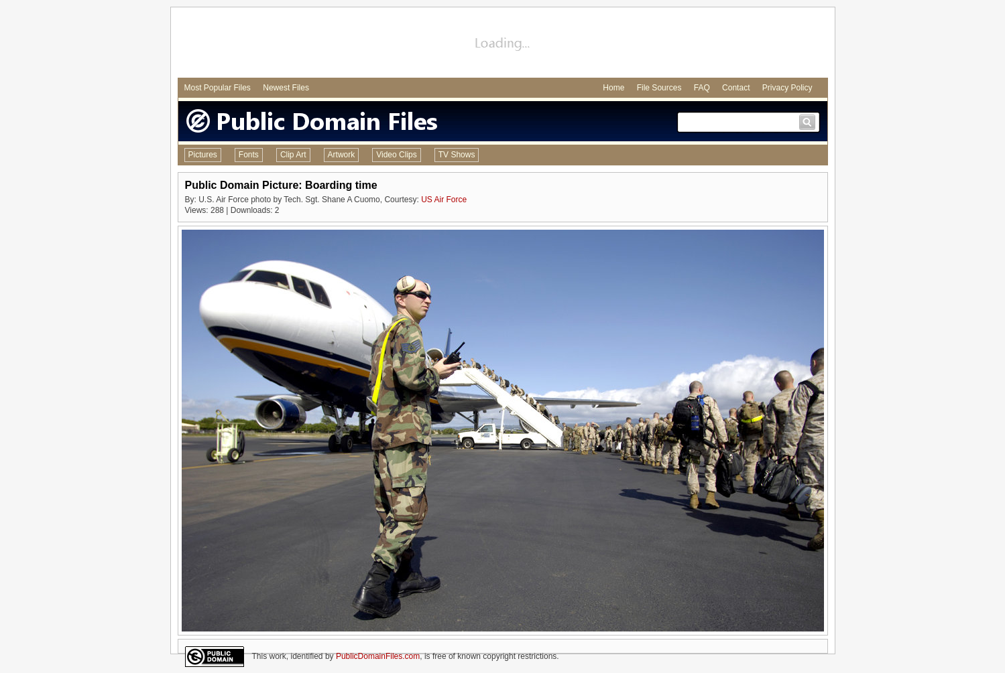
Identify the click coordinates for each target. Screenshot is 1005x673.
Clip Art (293, 154)
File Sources (659, 87)
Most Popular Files (217, 87)
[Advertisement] (503, 44)
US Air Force (444, 199)
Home (613, 87)
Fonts (249, 154)
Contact (736, 87)
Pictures (202, 154)
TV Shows (456, 154)
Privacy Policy (787, 87)
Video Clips (396, 154)
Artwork (341, 154)
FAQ (702, 87)
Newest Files (286, 87)
